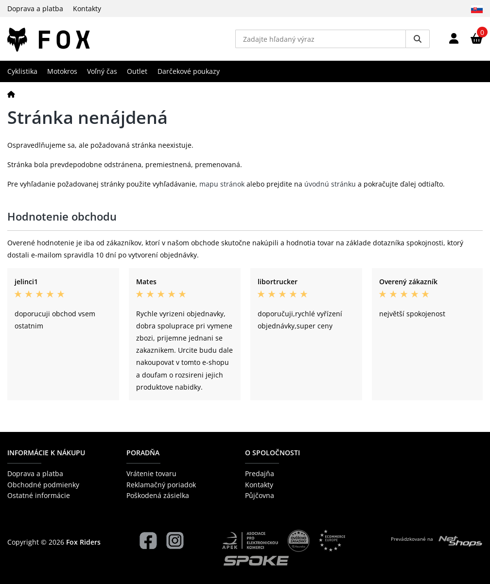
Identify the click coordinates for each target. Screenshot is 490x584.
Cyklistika (22, 71)
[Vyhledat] (417, 39)
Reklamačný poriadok (161, 484)
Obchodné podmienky (43, 484)
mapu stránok (222, 184)
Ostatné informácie (38, 495)
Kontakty (87, 8)
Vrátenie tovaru (151, 473)
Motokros (62, 71)
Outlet (137, 71)
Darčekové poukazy (189, 71)
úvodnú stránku (330, 184)
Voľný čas (102, 71)
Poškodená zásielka (157, 495)
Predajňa (259, 473)
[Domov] (11, 94)
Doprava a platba (35, 8)
